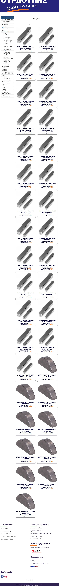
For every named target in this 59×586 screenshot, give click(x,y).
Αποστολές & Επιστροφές (7, 533)
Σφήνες (44, 10)
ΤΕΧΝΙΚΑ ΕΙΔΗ (37, 10)
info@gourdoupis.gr (38, 536)
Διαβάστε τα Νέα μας (6, 531)
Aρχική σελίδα (18, 10)
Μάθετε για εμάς (5, 528)
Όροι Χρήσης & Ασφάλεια (7, 539)
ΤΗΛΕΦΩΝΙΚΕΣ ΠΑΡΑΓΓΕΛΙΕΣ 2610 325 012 (49, 5)
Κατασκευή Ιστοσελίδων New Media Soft (29, 585)
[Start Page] (29, 1)
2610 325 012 (49, 533)
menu (1, 1)
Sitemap (28, 579)
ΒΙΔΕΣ (31, 10)
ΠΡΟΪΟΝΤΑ (25, 10)
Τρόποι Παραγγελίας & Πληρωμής (9, 536)
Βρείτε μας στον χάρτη (35, 538)
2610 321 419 (42, 533)
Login (32, 579)
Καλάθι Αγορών (34, 560)
